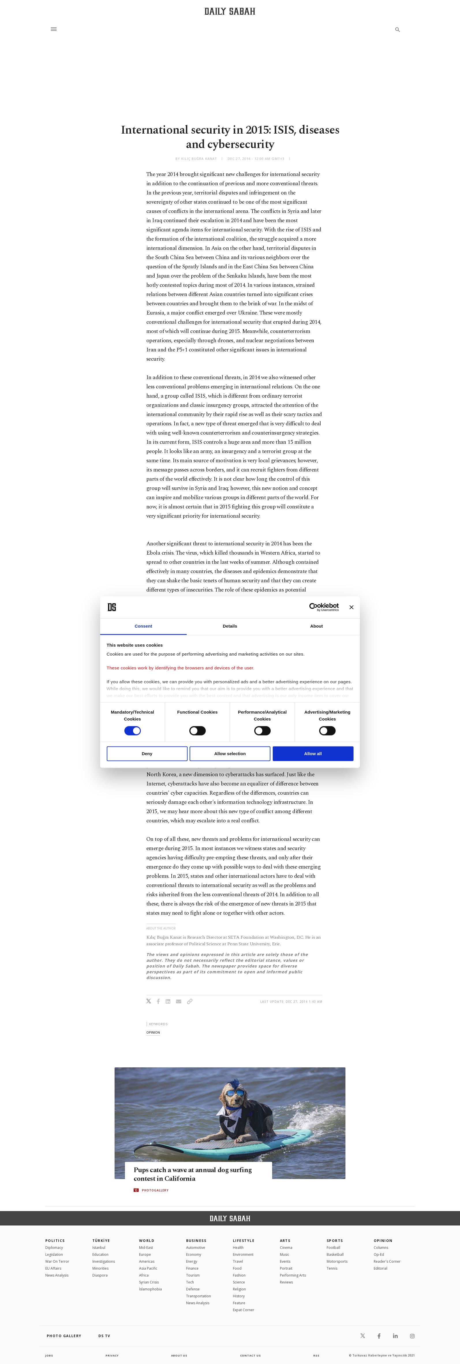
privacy (112, 1355)
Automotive (195, 1247)
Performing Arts (293, 1275)
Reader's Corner (387, 1261)
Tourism (193, 1275)
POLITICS (55, 1240)
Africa (144, 1275)
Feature (239, 1303)
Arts (285, 1240)
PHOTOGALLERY (155, 1190)
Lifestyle (244, 1240)
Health (238, 1247)
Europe (145, 1254)
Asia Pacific (148, 1268)
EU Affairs (53, 1268)
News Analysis (56, 1275)
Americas (146, 1261)
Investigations (103, 1261)
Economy (193, 1254)
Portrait (286, 1268)
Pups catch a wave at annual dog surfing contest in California (195, 1174)
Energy (191, 1261)
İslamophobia (150, 1289)
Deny (147, 753)
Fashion (239, 1275)
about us (179, 1355)
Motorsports (337, 1261)
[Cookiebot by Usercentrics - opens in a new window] (313, 607)
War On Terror (57, 1261)
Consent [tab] (143, 626)
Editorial (380, 1268)
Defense (193, 1289)
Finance (192, 1268)
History (239, 1296)
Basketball (335, 1254)
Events (285, 1261)
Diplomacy (54, 1247)
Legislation (54, 1254)
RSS (316, 1355)
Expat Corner (243, 1309)
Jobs (49, 1355)
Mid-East (146, 1247)
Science (239, 1282)
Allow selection (230, 753)
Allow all (313, 753)
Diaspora (100, 1275)
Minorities (100, 1268)
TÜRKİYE (101, 1240)
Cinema (286, 1247)
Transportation (198, 1296)
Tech (190, 1282)
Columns (381, 1247)
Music (284, 1254)
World (146, 1240)
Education (100, 1254)
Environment (243, 1254)
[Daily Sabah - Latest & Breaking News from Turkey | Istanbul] (230, 11)
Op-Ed (379, 1254)
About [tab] (316, 626)
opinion (153, 1032)
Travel (238, 1261)
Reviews (286, 1282)
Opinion (383, 1240)
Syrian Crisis (149, 1282)
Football (333, 1247)
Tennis (332, 1268)
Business (196, 1240)
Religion (239, 1289)
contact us (251, 1355)
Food (237, 1268)
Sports (335, 1240)
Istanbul (98, 1247)
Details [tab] (230, 626)
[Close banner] (351, 607)
